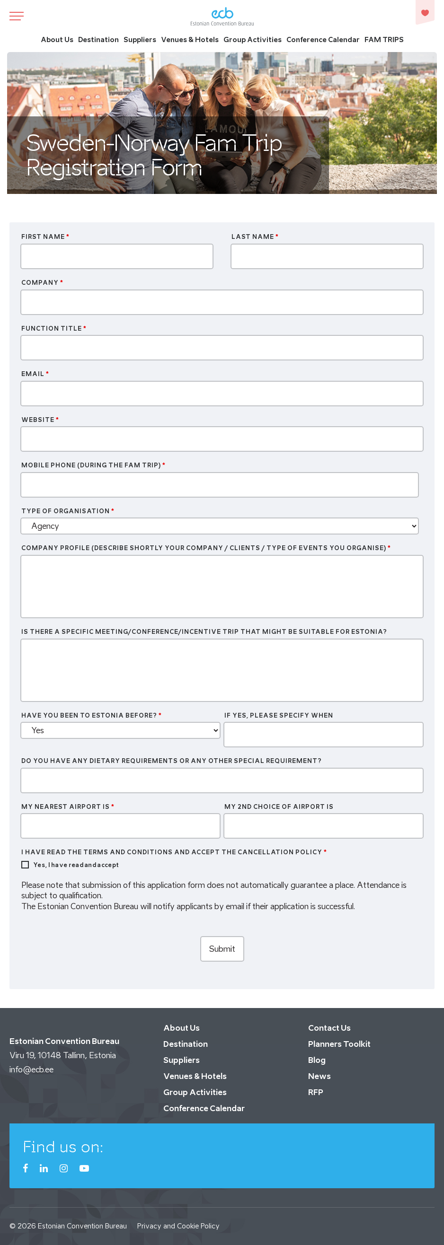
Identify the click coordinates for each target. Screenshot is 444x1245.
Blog (317, 1060)
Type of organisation (68, 511)
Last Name (255, 236)
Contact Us (329, 1028)
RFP (315, 1092)
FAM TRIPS (384, 39)
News (319, 1076)
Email (35, 373)
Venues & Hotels (190, 39)
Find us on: (63, 1147)
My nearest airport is (68, 806)
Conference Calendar (323, 39)
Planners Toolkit (339, 1044)
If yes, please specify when (278, 715)
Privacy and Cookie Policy (178, 1226)
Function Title (54, 328)
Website (40, 419)
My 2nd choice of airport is (279, 806)
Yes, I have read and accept (76, 864)
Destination (98, 39)
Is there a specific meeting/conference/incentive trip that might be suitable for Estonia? (204, 631)
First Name (45, 236)
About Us (57, 39)
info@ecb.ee (31, 1069)
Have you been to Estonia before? (91, 715)
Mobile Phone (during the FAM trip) (93, 465)
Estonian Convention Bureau (82, 1226)
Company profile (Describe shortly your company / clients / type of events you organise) (206, 548)
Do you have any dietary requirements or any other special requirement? (171, 760)
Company (42, 282)
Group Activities (252, 39)
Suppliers (140, 39)
